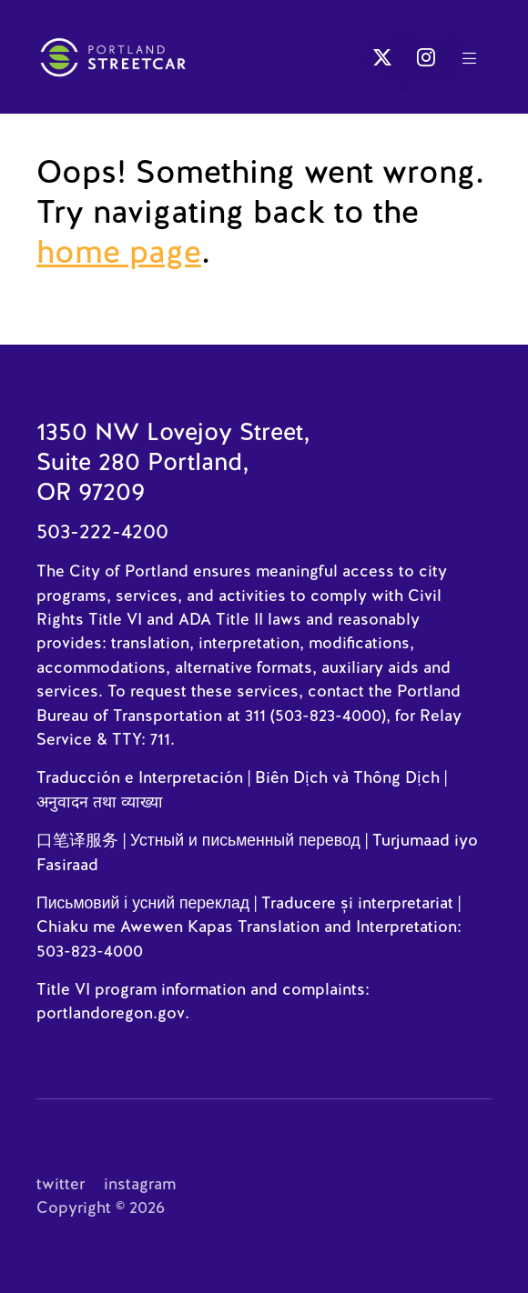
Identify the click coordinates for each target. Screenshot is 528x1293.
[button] (382, 57)
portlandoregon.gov (110, 1012)
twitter (60, 1183)
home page (118, 251)
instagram (140, 1183)
